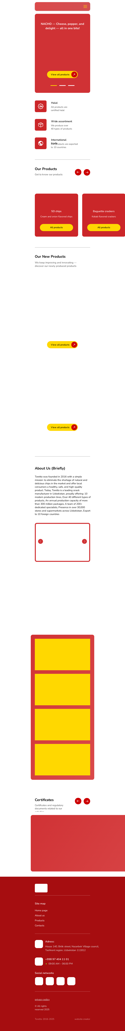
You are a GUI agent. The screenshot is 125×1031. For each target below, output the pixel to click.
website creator (82, 1019)
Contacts (39, 925)
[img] (41, 888)
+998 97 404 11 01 (57, 959)
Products (39, 920)
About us (40, 915)
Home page (41, 910)
